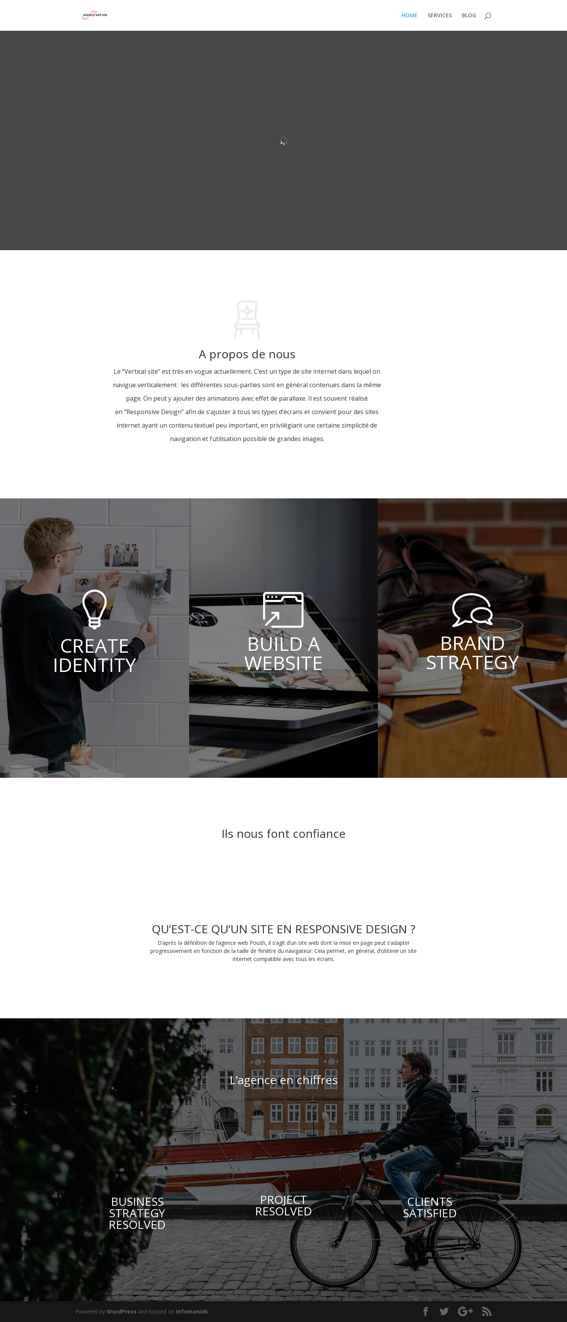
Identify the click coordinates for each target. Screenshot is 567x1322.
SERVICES (440, 16)
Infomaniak (192, 1311)
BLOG (469, 16)
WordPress (122, 1311)
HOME (409, 16)
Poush (257, 942)
